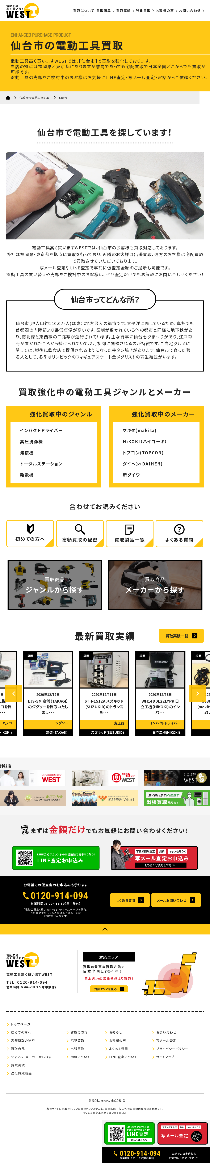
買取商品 (103, 10)
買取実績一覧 (176, 635)
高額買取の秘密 (23, 1040)
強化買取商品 (21, 1073)
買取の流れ (79, 1032)
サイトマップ (165, 1057)
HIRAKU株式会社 (111, 1100)
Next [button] (197, 693)
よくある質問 (125, 900)
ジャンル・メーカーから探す (31, 1057)
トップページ (20, 1024)
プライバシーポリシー (172, 1048)
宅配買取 (77, 1040)
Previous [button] (13, 693)
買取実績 (123, 10)
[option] (49, 693)
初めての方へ (21, 1032)
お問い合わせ (190, 10)
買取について (83, 10)
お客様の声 (165, 10)
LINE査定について (123, 1057)
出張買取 (77, 1048)
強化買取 (143, 10)
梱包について (81, 1057)
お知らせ (115, 1032)
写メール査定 (166, 1040)
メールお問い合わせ (171, 900)
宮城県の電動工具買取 (34, 98)
